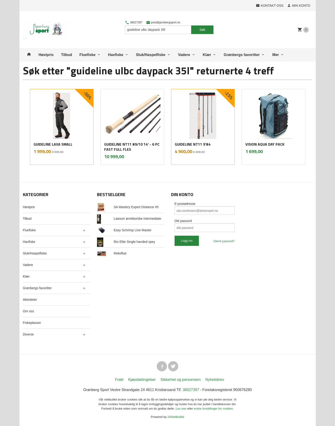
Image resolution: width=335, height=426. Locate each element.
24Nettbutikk (176, 417)
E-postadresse (185, 204)
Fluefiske (87, 55)
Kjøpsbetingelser (142, 380)
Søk (202, 29)
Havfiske (115, 55)
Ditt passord (183, 221)
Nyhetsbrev (214, 380)
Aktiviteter (30, 299)
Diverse (28, 334)
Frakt (119, 380)
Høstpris (46, 55)
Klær (207, 55)
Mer (275, 55)
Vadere (184, 55)
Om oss (28, 311)
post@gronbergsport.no (163, 22)
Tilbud (66, 55)
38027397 (133, 22)
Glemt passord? (224, 241)
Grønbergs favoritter (242, 55)
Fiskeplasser (32, 323)
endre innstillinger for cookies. (214, 408)
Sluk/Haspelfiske (150, 55)
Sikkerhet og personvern (180, 380)
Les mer (182, 408)
